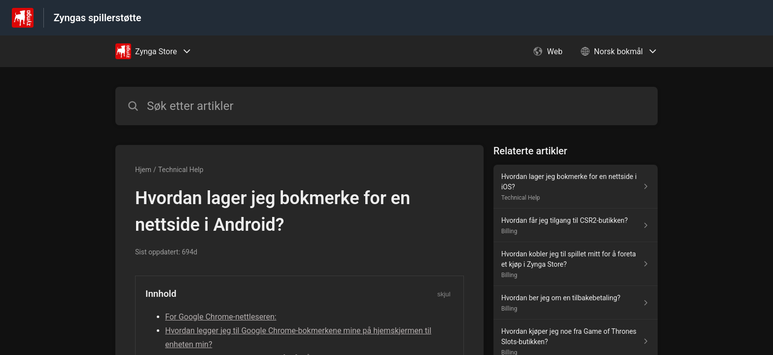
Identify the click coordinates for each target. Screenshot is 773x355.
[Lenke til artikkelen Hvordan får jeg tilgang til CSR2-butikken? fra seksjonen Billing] (575, 225)
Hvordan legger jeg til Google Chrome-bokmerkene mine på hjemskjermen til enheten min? (298, 337)
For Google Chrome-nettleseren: (221, 316)
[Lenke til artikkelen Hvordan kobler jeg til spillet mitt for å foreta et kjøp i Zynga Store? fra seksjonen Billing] (575, 264)
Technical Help (181, 170)
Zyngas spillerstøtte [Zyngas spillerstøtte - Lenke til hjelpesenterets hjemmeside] (97, 18)
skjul (444, 294)
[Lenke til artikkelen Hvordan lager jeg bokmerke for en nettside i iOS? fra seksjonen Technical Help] (575, 187)
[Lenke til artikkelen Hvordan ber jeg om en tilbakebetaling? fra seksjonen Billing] (575, 303)
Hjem (143, 170)
